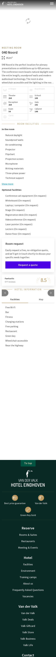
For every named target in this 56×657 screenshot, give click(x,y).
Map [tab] (41, 299)
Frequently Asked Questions (28, 590)
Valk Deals (28, 619)
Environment (28, 570)
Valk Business (28, 638)
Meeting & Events (28, 547)
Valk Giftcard (28, 626)
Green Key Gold (28, 512)
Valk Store (28, 632)
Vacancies (28, 596)
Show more (7, 183)
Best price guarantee (15, 500)
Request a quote (28, 265)
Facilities (28, 564)
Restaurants (28, 541)
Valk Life (28, 645)
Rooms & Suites (28, 534)
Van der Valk (41, 500)
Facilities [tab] (15, 299)
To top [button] (28, 463)
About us (28, 583)
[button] (5, 293)
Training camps (28, 577)
